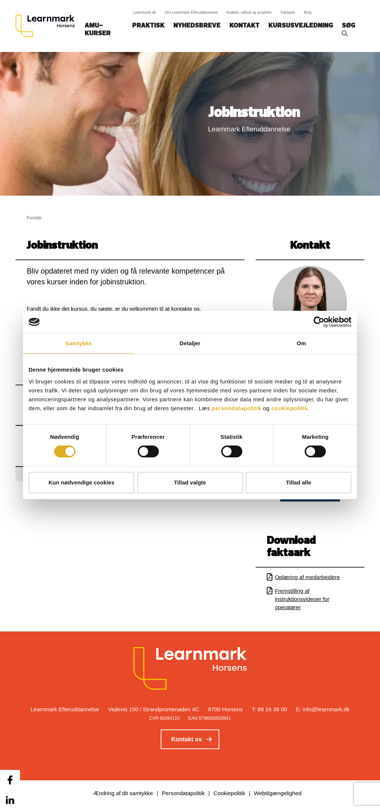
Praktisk (148, 25)
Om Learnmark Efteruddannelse (191, 12)
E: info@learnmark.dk (323, 709)
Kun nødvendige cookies (82, 482)
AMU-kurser (98, 29)
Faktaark (288, 12)
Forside (34, 218)
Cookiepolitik (229, 793)
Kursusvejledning (300, 25)
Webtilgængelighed (277, 793)
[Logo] (48, 26)
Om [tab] (301, 343)
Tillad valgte (190, 482)
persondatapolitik (237, 408)
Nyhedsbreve (196, 25)
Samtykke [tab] (79, 343)
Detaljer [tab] (190, 343)
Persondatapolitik (183, 793)
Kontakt (244, 25)
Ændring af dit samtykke (123, 793)
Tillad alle (298, 482)
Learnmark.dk (144, 12)
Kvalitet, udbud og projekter (249, 12)
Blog (307, 12)
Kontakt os (186, 739)
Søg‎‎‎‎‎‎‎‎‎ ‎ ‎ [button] (349, 25)
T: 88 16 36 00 (269, 709)
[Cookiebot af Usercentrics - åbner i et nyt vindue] (318, 321)
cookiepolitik (289, 408)
